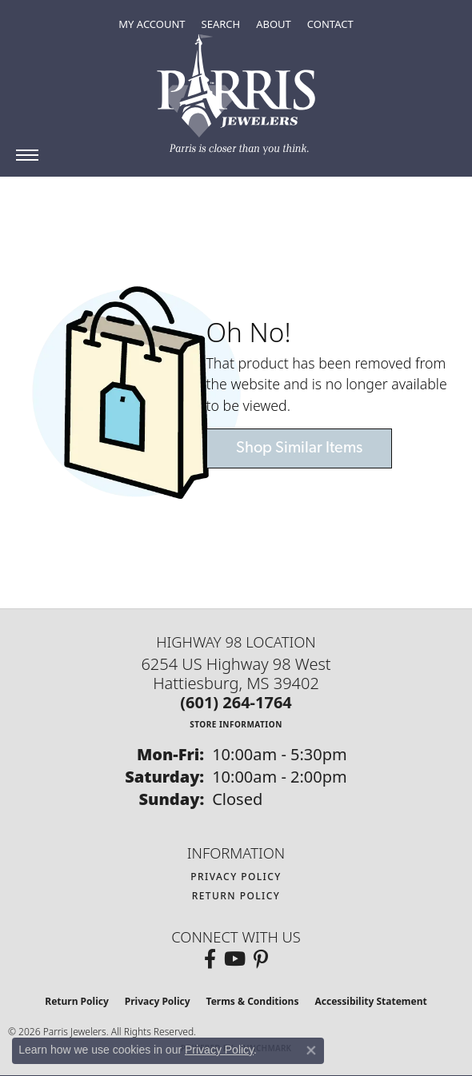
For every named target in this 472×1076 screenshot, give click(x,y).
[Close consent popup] (311, 1050)
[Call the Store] (236, 702)
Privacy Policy (236, 876)
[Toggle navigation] (27, 155)
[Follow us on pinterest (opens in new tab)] (261, 959)
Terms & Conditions (252, 1001)
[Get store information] (236, 724)
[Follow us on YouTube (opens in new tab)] (235, 959)
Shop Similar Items (299, 448)
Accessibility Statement (370, 1001)
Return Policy (236, 896)
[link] (330, 24)
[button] (151, 24)
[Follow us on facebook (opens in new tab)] (210, 959)
